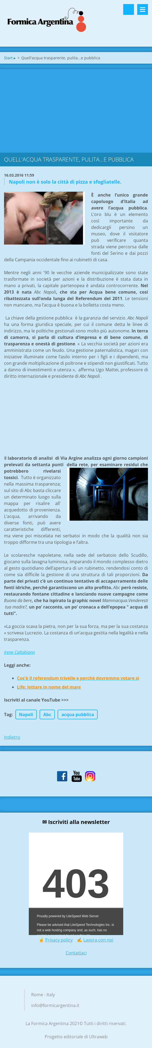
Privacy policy (59, 940)
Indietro (12, 737)
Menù (142, 9)
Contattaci (76, 953)
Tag (8, 714)
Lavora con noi (98, 940)
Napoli (26, 714)
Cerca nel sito (128, 9)
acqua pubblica (77, 714)
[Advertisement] (76, 109)
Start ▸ (10, 57)
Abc (47, 714)
